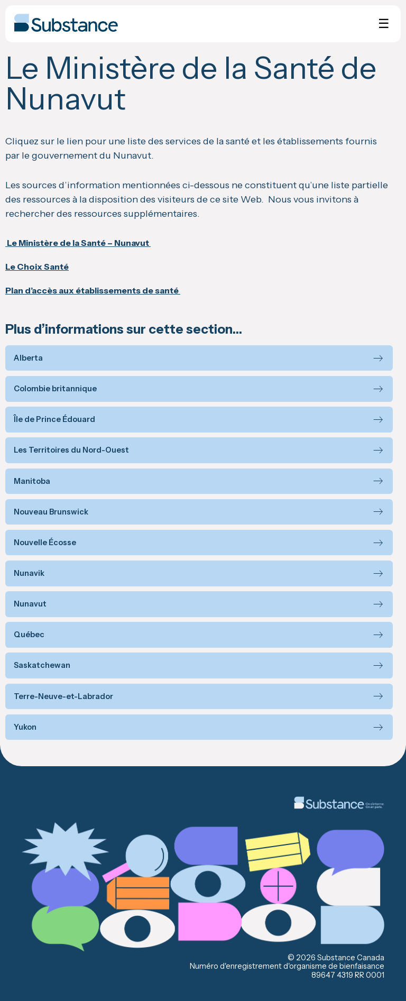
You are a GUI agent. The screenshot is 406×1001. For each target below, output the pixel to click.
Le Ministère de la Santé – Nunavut (78, 242)
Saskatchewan (42, 665)
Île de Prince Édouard (54, 419)
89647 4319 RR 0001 (347, 975)
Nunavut (30, 604)
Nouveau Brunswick (51, 512)
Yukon (25, 727)
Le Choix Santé (37, 266)
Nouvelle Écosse (45, 542)
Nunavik (29, 573)
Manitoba (32, 481)
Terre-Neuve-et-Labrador (63, 696)
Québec (29, 634)
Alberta (28, 358)
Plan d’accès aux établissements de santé (92, 290)
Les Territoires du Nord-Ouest (71, 450)
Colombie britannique (55, 388)
